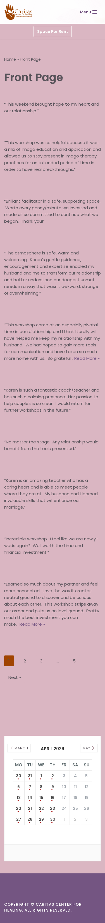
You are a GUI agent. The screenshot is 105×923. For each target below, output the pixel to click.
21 (30, 808)
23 (52, 808)
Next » (14, 677)
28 (29, 819)
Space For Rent (52, 31)
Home (10, 59)
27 (18, 819)
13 (19, 797)
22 (41, 808)
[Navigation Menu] (88, 12)
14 (30, 797)
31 (30, 776)
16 (52, 797)
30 (18, 776)
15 (41, 797)
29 (41, 819)
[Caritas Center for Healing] (19, 12)
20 (18, 808)
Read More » (87, 358)
